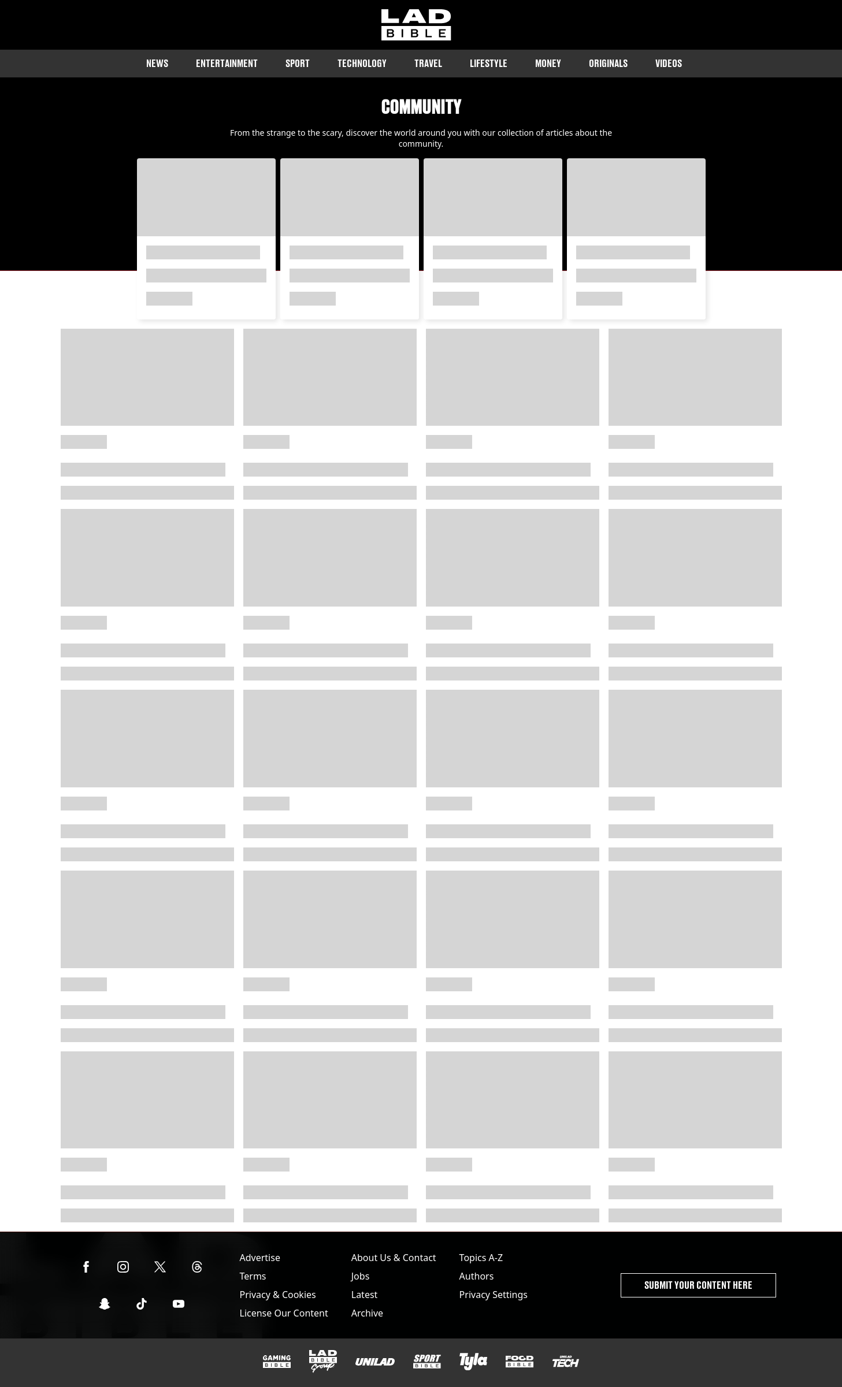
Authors (476, 1276)
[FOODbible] (519, 1361)
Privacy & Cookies (278, 1294)
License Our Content (284, 1313)
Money (548, 63)
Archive (367, 1313)
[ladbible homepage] (416, 25)
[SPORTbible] (427, 1362)
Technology (362, 63)
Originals (608, 63)
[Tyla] (473, 1361)
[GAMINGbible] (277, 1362)
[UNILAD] (375, 1362)
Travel (428, 63)
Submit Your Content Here (698, 1285)
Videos (668, 63)
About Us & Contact (393, 1257)
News (157, 63)
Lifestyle (488, 63)
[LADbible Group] (323, 1361)
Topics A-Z (481, 1257)
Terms (253, 1276)
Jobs (360, 1276)
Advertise (260, 1257)
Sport (297, 63)
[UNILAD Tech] (566, 1361)
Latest (364, 1294)
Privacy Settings (493, 1294)
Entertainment (227, 63)
